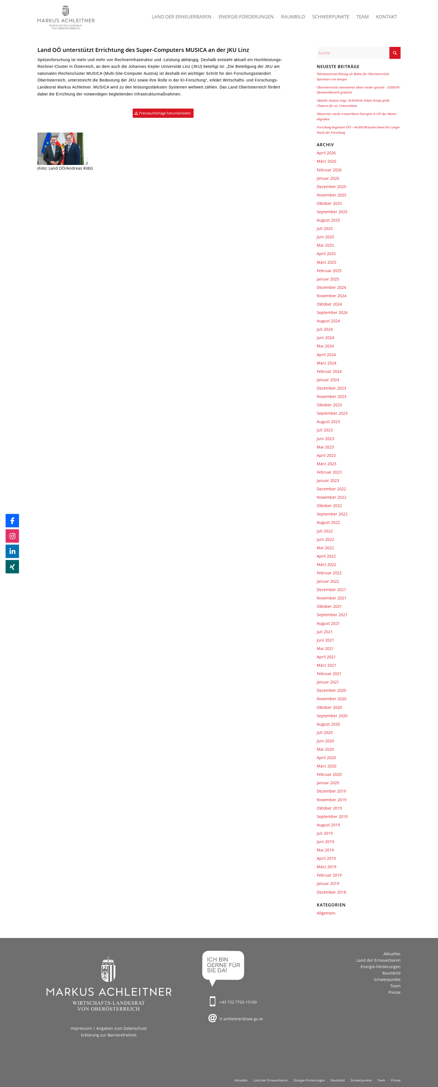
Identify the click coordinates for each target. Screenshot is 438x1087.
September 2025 (332, 211)
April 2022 (326, 556)
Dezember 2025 (331, 186)
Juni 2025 (325, 236)
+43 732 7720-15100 (238, 1002)
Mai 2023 (325, 447)
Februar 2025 (329, 270)
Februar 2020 (329, 774)
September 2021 (332, 614)
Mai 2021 (325, 648)
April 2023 (326, 455)
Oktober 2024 (329, 304)
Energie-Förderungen (381, 966)
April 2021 (326, 656)
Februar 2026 (329, 169)
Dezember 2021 (331, 589)
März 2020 (326, 766)
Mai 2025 (325, 245)
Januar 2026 (328, 178)
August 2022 (328, 522)
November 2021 (331, 598)
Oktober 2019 (329, 808)
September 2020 (332, 715)
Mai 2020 (325, 749)
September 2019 (332, 816)
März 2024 (326, 363)
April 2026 (326, 152)
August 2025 (328, 220)
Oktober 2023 (329, 404)
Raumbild (391, 973)
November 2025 (331, 195)
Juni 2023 (325, 438)
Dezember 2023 (331, 388)
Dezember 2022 (331, 488)
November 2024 (331, 295)
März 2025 (326, 262)
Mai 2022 (325, 547)
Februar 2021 (329, 673)
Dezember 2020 (331, 690)
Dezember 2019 (331, 791)
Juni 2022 (325, 539)
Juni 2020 (325, 740)
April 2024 (326, 354)
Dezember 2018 (331, 892)
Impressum (81, 1028)
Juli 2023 (325, 430)
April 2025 (326, 253)
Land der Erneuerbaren (378, 960)
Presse (394, 992)
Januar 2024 (328, 379)
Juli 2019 (325, 833)
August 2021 (328, 623)
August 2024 (328, 320)
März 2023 (326, 463)
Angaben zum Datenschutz (121, 1028)
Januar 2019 (328, 883)
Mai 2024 (325, 346)
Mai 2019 (325, 850)
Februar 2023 (329, 472)
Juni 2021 (325, 640)
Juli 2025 (325, 228)
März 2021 (326, 665)
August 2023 (328, 421)
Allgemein (326, 913)
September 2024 (332, 312)
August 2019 (328, 824)
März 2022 (326, 564)
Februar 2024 (329, 371)
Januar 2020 (328, 782)
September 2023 (332, 413)
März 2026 (326, 161)
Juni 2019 (325, 841)
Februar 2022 (329, 572)
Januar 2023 (328, 480)
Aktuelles (392, 953)
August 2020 (328, 724)
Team (395, 985)
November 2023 (331, 396)
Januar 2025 (328, 279)
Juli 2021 (325, 631)
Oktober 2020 (329, 707)
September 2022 (332, 514)
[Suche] (359, 53)
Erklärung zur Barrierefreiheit (109, 1035)
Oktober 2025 (329, 203)
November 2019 (331, 799)
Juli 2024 (325, 329)
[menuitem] (181, 16)
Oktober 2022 (329, 505)
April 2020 (326, 757)
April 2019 (326, 858)
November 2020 (331, 698)
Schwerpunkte (387, 979)
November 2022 (331, 497)
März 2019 (326, 866)
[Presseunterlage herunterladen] (163, 113)
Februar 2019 (329, 875)
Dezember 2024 (331, 287)
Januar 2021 (328, 682)
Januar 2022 (328, 581)
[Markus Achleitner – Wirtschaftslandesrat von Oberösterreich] (66, 16)
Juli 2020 (325, 732)
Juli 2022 (325, 531)
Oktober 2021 (329, 606)
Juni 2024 (325, 337)
